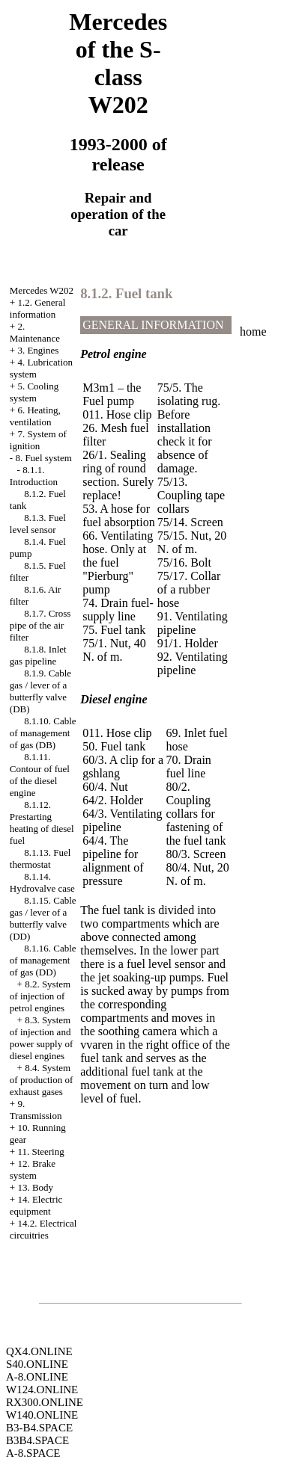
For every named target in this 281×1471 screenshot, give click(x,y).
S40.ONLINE (37, 1364)
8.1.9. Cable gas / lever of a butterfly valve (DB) (40, 691)
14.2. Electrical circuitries (43, 1229)
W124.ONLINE (42, 1390)
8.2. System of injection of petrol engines (40, 996)
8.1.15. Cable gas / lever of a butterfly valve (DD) (43, 918)
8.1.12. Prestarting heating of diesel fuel (42, 822)
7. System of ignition (38, 439)
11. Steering (40, 1151)
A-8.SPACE (33, 1453)
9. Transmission (36, 1109)
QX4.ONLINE (39, 1351)
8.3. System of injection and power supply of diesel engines (41, 1037)
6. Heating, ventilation (35, 416)
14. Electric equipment (36, 1205)
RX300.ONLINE (44, 1402)
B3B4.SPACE (37, 1440)
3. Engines (37, 350)
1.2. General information (37, 308)
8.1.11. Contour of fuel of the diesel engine (40, 774)
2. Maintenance (35, 332)
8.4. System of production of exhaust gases (41, 1079)
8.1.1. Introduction (34, 475)
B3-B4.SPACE (39, 1428)
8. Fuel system (43, 457)
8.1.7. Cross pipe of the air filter (40, 625)
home (253, 331)
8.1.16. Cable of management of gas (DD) (43, 960)
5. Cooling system (34, 392)
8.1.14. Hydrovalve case (42, 882)
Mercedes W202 (41, 290)
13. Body (35, 1187)
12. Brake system (32, 1169)
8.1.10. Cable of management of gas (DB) (43, 732)
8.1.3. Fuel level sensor (38, 523)
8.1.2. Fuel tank (126, 293)
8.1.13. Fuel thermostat (40, 858)
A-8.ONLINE (37, 1377)
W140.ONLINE (42, 1415)
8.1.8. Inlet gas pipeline (38, 655)
